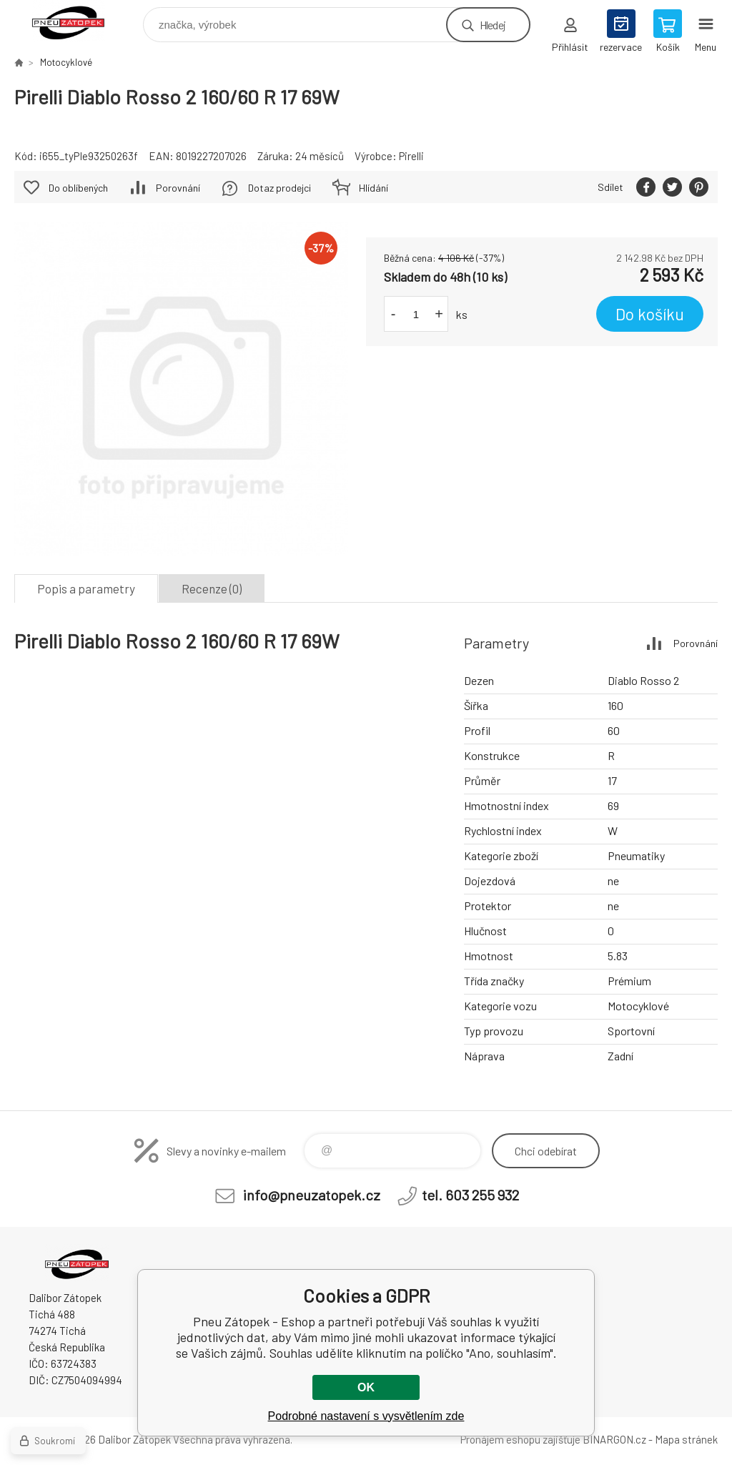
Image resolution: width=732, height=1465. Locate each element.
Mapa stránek (686, 1439)
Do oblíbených (78, 188)
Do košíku (649, 314)
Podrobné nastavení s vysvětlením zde (366, 1416)
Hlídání (373, 188)
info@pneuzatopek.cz (311, 1194)
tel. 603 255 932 (470, 1194)
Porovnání (178, 188)
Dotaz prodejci (279, 188)
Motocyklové (66, 62)
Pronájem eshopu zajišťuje (520, 1439)
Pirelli (411, 155)
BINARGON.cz (614, 1439)
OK (366, 1387)
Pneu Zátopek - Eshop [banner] (77, 21)
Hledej (492, 24)
